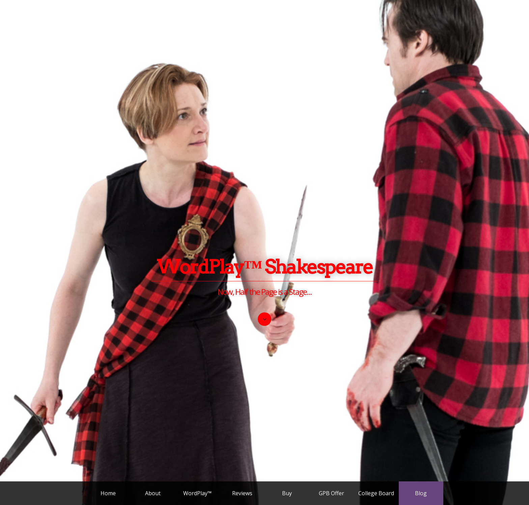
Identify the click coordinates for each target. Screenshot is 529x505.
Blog (421, 493)
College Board (376, 493)
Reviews (242, 493)
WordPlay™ (197, 493)
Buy (287, 493)
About (153, 493)
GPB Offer (331, 493)
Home (108, 493)
